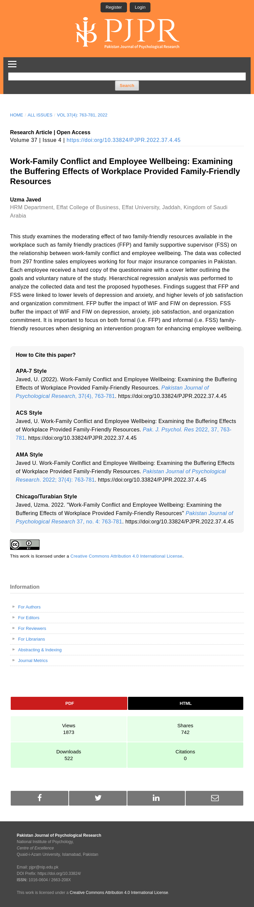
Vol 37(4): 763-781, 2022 (82, 114)
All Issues (39, 114)
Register (114, 7)
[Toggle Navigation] (12, 63)
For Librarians (31, 639)
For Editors (29, 617)
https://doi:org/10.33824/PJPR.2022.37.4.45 (124, 140)
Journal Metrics (33, 660)
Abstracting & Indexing (40, 649)
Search (127, 85)
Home (16, 114)
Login (140, 7)
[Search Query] (127, 76)
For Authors (29, 606)
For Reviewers (32, 628)
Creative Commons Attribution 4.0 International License (126, 556)
